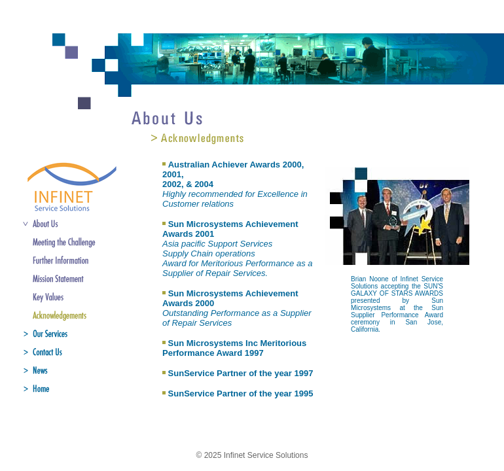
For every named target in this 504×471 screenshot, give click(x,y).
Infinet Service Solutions (266, 455)
